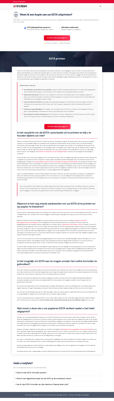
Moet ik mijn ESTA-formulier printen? (31, 376)
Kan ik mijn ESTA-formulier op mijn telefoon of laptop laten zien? (42, 387)
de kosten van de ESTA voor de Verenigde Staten (52, 153)
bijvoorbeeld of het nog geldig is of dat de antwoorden (76, 331)
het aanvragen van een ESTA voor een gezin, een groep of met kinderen (56, 163)
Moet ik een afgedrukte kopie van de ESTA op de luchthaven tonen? (43, 381)
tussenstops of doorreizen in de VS (72, 226)
